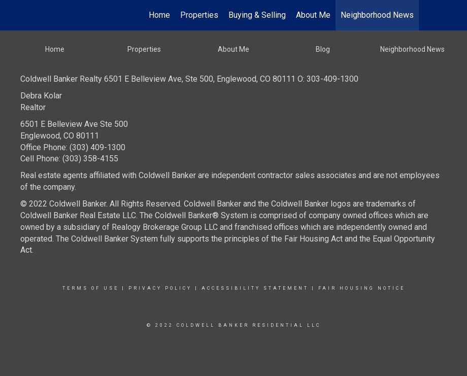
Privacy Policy (160, 288)
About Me (313, 15)
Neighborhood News (377, 15)
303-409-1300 (332, 79)
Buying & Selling (257, 15)
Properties (199, 15)
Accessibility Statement (255, 288)
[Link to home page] (48, 15)
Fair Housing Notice (361, 288)
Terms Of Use (90, 288)
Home (159, 15)
